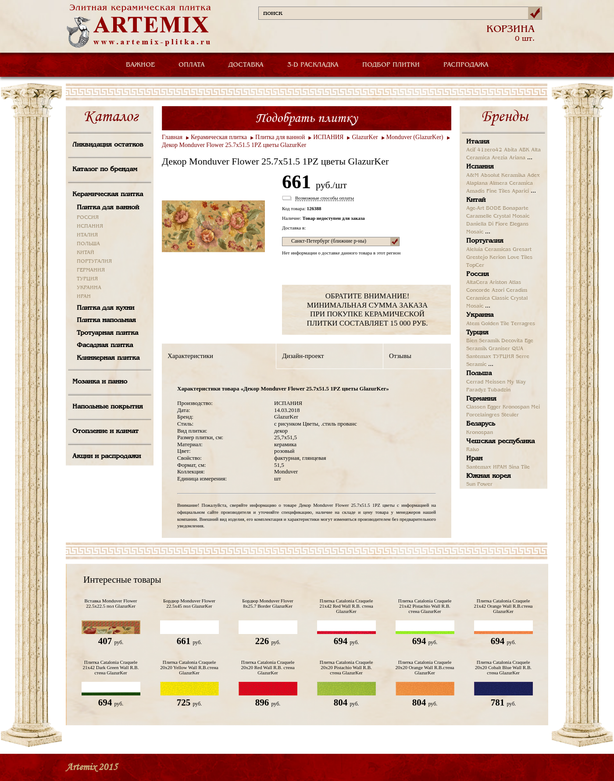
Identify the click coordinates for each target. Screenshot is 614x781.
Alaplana (477, 183)
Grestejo (477, 257)
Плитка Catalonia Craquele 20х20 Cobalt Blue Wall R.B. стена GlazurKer (503, 667)
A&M (472, 175)
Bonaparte (515, 208)
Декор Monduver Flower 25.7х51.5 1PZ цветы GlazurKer (234, 145)
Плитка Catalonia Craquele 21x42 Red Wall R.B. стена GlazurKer (346, 606)
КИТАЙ (85, 252)
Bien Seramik (483, 341)
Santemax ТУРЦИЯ (490, 356)
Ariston (498, 282)
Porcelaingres (483, 415)
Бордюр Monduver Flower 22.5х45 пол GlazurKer (189, 603)
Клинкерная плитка (108, 358)
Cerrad (474, 382)
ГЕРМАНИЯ (91, 270)
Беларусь (480, 424)
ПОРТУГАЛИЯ (94, 261)
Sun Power (479, 484)
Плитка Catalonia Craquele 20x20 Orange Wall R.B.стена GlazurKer (425, 667)
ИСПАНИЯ (90, 226)
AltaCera (477, 282)
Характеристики (190, 355)
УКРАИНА (89, 287)
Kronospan (516, 407)
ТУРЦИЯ (87, 279)
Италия (477, 142)
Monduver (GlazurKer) (414, 137)
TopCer (475, 265)
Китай (475, 200)
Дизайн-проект (303, 355)
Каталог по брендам (104, 169)
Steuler (510, 415)
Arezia (499, 158)
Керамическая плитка (107, 194)
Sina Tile (519, 467)
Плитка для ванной (108, 207)
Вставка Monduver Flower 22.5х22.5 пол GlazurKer (111, 603)
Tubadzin (499, 390)
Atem (472, 323)
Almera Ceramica (511, 183)
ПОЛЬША (88, 244)
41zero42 (489, 150)
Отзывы (400, 355)
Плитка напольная (106, 320)
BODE (493, 208)
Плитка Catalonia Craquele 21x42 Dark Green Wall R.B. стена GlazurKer (111, 667)
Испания (480, 167)
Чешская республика (500, 441)
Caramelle (479, 216)
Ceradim (516, 290)
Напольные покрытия (107, 407)
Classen (475, 407)
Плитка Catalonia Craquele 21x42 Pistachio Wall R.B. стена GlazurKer (425, 606)
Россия (477, 274)
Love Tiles (519, 257)
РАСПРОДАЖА (466, 65)
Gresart (522, 249)
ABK (524, 150)
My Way (516, 382)
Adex (533, 175)
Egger (494, 407)
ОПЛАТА (191, 65)
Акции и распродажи (106, 456)
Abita (510, 150)
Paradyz (476, 390)
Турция (477, 333)
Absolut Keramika (503, 175)
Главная (172, 137)
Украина (479, 315)
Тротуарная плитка (107, 333)
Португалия (484, 241)
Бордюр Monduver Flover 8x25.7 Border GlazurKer (267, 603)
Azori (498, 290)
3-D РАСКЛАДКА (313, 65)
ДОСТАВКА (246, 65)
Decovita (512, 341)
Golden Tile (495, 323)
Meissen (495, 382)
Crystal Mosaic (511, 216)
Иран (474, 458)
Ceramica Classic (487, 298)
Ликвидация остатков (107, 145)
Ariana (517, 158)
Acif (470, 150)
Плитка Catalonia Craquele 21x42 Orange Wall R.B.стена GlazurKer (503, 606)
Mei (535, 407)
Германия (481, 399)
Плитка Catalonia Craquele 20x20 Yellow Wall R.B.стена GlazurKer (189, 667)
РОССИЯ (88, 217)
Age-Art (475, 208)
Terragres (523, 323)
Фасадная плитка (105, 345)
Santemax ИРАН (486, 467)
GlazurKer (365, 137)
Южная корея (488, 476)
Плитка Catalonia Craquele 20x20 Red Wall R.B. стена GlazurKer (267, 667)
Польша (479, 373)
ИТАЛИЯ (87, 235)
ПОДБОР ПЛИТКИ (391, 65)
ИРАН (84, 296)
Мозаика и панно (99, 382)
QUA (517, 348)
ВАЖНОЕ (140, 65)
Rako (472, 449)
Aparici (520, 191)
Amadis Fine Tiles (488, 191)
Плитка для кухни (105, 308)
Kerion (497, 257)
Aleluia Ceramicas (488, 249)
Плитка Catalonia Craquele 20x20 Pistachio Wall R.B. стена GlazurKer (346, 667)
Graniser (499, 348)
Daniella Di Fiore (487, 224)
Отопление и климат (105, 431)
